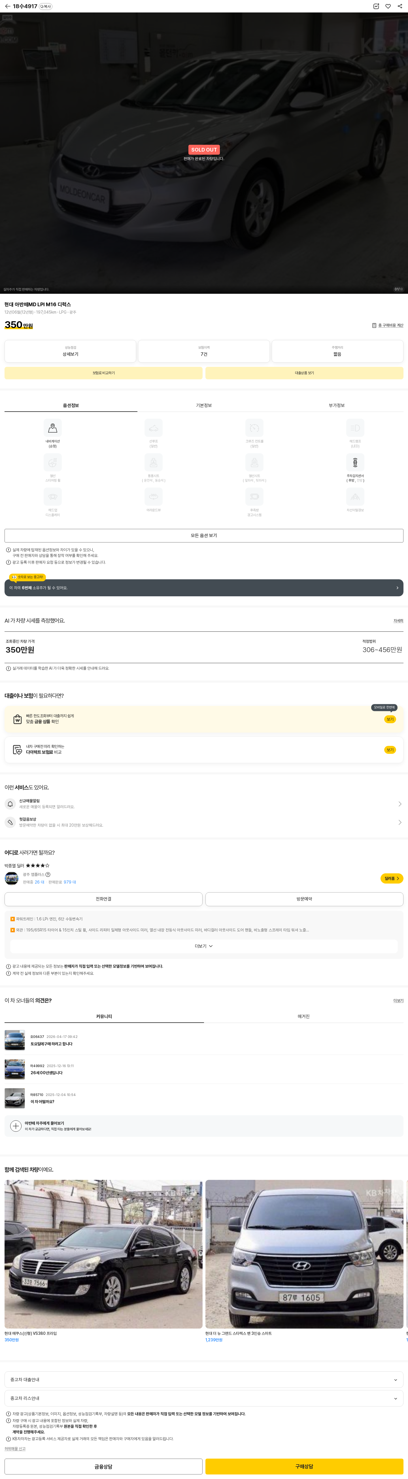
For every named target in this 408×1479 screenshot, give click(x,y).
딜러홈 (390, 878)
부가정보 (337, 405)
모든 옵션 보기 (204, 535)
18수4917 (32, 6)
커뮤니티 (104, 1016)
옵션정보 (71, 405)
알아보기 (204, 719)
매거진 (304, 1016)
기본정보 (204, 405)
